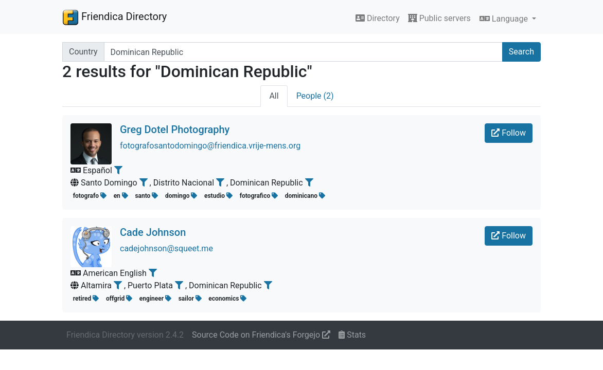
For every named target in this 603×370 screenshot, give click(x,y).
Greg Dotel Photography (174, 129)
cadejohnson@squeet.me (166, 248)
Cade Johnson (153, 232)
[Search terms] (303, 52)
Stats (352, 335)
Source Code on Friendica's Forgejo (261, 335)
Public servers (439, 18)
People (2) (315, 96)
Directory (378, 18)
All (273, 96)
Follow (508, 133)
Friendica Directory (114, 17)
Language (505, 19)
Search (521, 52)
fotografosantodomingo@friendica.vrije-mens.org (210, 146)
